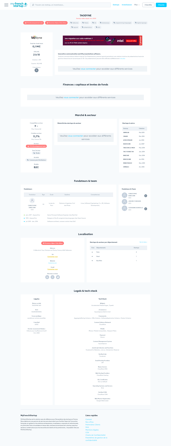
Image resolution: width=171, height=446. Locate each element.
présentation (87, 27)
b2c (98, 27)
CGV (87, 432)
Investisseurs (127, 5)
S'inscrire (161, 5)
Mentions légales (92, 430)
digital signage (141, 23)
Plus (137, 5)
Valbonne (74, 23)
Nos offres (90, 422)
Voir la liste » (143, 242)
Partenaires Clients (93, 425)
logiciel (74, 27)
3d (94, 23)
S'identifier (148, 5)
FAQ (87, 427)
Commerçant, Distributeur (36, 160)
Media (85, 23)
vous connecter (88, 68)
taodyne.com (52, 263)
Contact (89, 419)
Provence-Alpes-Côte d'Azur (56, 23)
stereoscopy (104, 23)
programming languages (122, 23)
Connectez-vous (52, 256)
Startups (116, 5)
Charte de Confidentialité (95, 435)
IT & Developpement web (34, 23)
